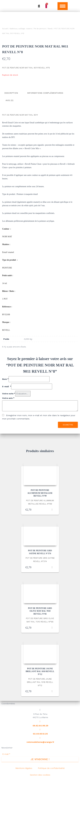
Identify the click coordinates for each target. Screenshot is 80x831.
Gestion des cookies (40, 826)
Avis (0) (9, 152)
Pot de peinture (40, 29)
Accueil (5, 29)
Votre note (8, 445)
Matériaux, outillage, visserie (21, 29)
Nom (5, 430)
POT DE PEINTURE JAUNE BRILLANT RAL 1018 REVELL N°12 (40, 723)
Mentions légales (24, 819)
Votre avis (8, 449)
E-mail (6, 438)
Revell (50, 29)
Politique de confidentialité (51, 819)
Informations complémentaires (45, 146)
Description (11, 146)
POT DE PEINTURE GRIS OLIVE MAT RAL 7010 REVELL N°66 (40, 662)
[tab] (13, 146)
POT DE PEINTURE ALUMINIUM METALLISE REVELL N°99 (40, 544)
